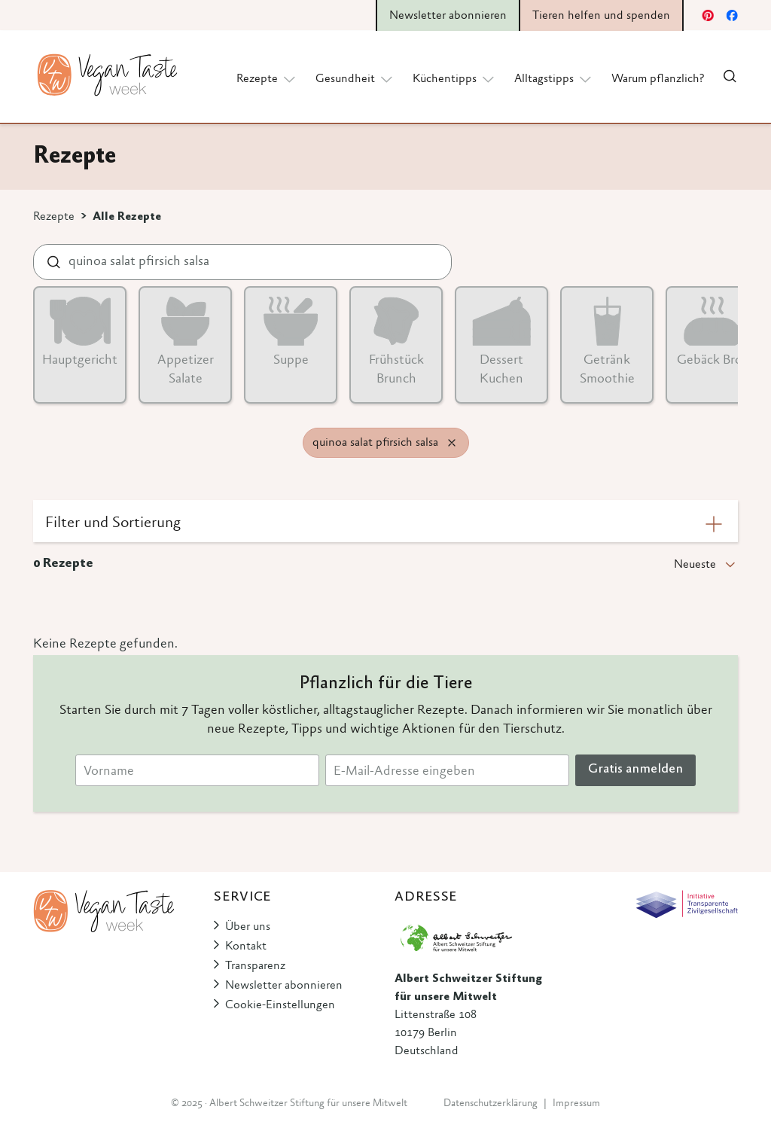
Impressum (576, 1104)
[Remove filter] (451, 442)
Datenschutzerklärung (490, 1104)
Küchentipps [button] (454, 78)
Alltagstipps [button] (553, 78)
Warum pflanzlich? (657, 79)
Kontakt (246, 946)
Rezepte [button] (266, 78)
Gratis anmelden (635, 769)
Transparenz (255, 966)
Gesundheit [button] (355, 78)
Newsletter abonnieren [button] (448, 16)
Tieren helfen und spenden (601, 16)
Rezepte (54, 217)
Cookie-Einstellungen (280, 1005)
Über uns (247, 927)
